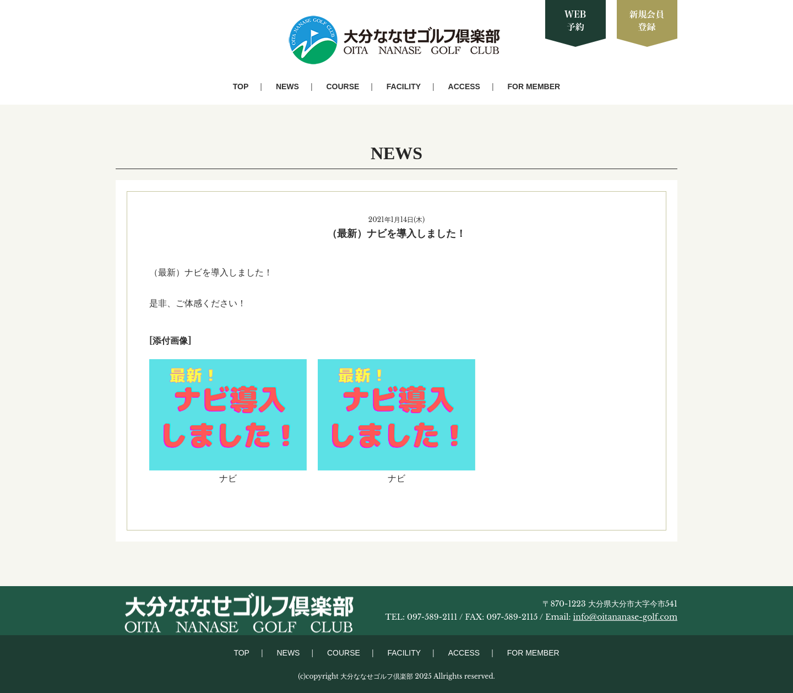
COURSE (342, 86)
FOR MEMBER (534, 86)
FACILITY (404, 86)
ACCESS (464, 86)
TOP (241, 86)
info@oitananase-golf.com (625, 617)
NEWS (287, 86)
